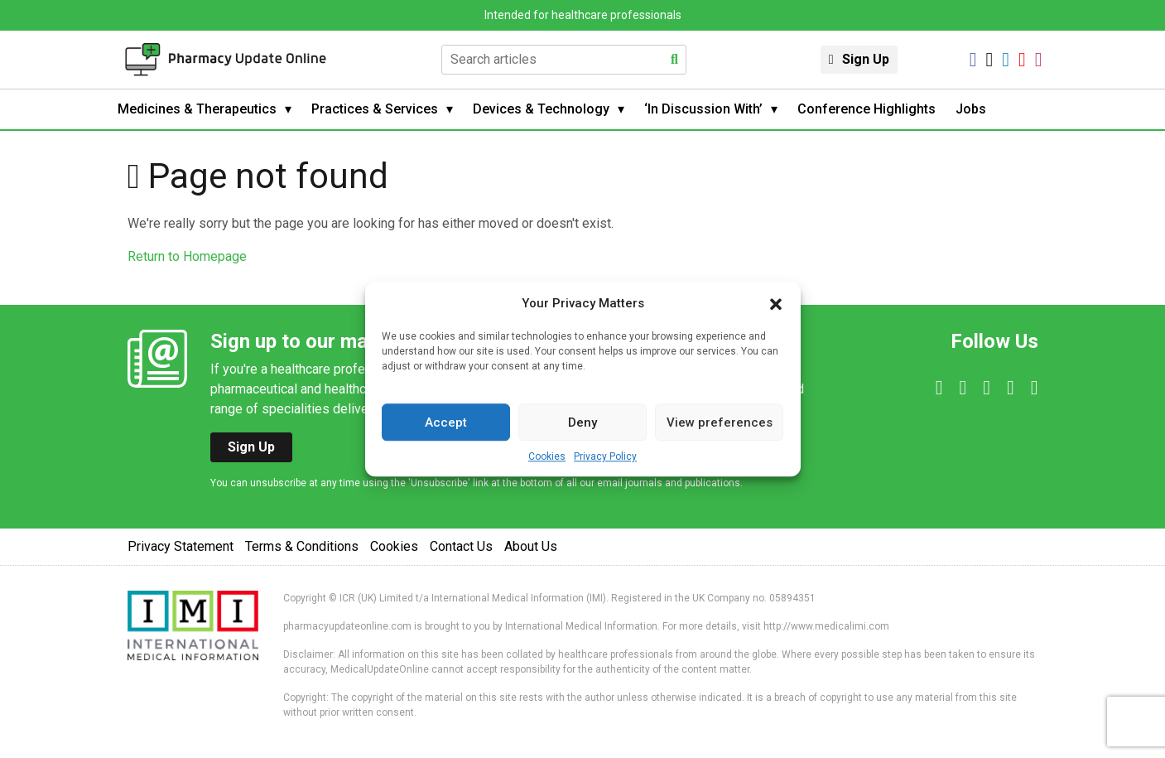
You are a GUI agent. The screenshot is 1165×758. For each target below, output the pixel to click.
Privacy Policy (605, 456)
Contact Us (461, 546)
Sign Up (865, 59)
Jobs (971, 109)
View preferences (720, 422)
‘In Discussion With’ (703, 109)
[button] (776, 303)
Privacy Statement (180, 546)
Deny (582, 422)
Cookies (547, 456)
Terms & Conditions (302, 546)
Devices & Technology (541, 109)
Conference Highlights (866, 109)
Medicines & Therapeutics (197, 109)
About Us (530, 546)
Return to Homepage (187, 256)
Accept (446, 422)
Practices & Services (374, 109)
